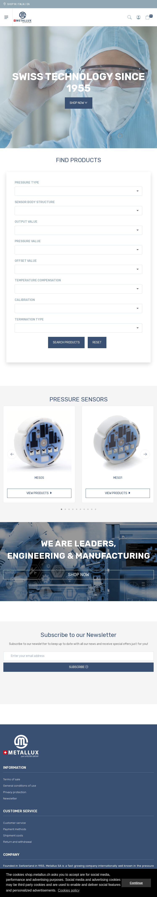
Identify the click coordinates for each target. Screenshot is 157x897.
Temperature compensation (38, 280)
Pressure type (27, 182)
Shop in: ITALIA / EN (16, 4)
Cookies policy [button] (69, 890)
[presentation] (78, 685)
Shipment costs (13, 835)
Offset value (26, 261)
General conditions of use (19, 785)
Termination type (29, 319)
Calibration (25, 300)
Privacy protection (14, 792)
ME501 (117, 478)
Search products (66, 342)
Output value (26, 222)
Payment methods (14, 829)
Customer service (14, 822)
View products (39, 493)
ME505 (39, 478)
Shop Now (79, 103)
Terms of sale (11, 779)
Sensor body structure (35, 202)
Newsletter (10, 798)
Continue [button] (136, 883)
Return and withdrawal (17, 841)
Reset (97, 342)
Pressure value (28, 241)
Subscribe (78, 667)
